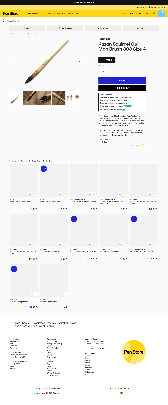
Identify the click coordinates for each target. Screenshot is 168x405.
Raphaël (104, 38)
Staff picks (51, 357)
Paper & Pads (67, 13)
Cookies (12, 368)
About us (13, 346)
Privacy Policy (15, 364)
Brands (124, 13)
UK (85, 374)
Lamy (49, 366)
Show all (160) (52, 375)
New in (131, 13)
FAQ (11, 343)
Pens (59, 13)
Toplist (142, 28)
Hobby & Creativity (47, 13)
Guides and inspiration (18, 355)
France (87, 365)
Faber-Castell (52, 368)
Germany (88, 367)
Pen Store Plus (15, 352)
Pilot (49, 364)
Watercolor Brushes (34, 34)
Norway (87, 358)
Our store (13, 348)
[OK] (84, 20)
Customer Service (16, 341)
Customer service (141, 7)
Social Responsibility (17, 357)
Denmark (88, 360)
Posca (49, 371)
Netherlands (89, 372)
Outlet (138, 13)
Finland (87, 363)
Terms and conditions (18, 361)
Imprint (12, 366)
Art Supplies (33, 13)
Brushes (22, 34)
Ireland (87, 370)
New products (66, 28)
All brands (104, 28)
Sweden (87, 356)
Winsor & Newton (54, 373)
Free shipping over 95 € (84, 2)
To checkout (122, 88)
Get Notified (122, 81)
